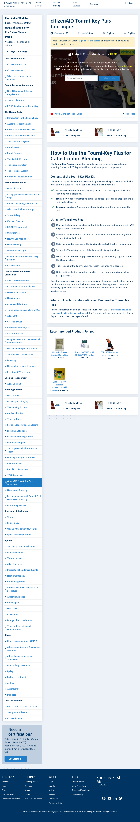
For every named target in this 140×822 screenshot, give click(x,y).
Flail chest (12, 608)
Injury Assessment (15, 552)
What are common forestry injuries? (20, 78)
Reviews (52, 794)
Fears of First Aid (15, 188)
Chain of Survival (15, 221)
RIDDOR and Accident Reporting (22, 106)
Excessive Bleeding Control (20, 436)
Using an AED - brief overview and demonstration (23, 341)
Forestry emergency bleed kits (22, 457)
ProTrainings (49, 812)
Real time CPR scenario (18, 372)
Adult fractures (14, 564)
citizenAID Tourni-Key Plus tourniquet (19, 483)
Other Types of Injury (17, 401)
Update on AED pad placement (22, 348)
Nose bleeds (13, 395)
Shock (10, 517)
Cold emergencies (16, 581)
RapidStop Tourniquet (18, 469)
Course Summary (15, 718)
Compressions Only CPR (18, 327)
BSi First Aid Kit (14, 265)
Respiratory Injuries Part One (21, 129)
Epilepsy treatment (16, 677)
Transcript (130, 114)
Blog (4, 790)
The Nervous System (17, 165)
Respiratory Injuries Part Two (21, 135)
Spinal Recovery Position (19, 534)
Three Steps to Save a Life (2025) (23, 310)
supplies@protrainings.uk (69, 313)
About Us (5, 782)
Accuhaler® (13, 689)
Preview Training (56, 4)
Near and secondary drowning (21, 366)
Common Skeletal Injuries (19, 176)
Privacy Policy (78, 782)
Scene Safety (13, 215)
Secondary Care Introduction (21, 546)
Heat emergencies (16, 576)
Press (4, 786)
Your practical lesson (17, 712)
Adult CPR (12, 316)
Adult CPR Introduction (18, 280)
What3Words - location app (20, 209)
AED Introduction (15, 333)
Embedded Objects (16, 442)
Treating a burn (14, 558)
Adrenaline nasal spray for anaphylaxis (19, 658)
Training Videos (31, 782)
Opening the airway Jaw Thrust (22, 529)
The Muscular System (17, 171)
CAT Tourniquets (15, 463)
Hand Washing (14, 244)
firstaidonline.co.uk (121, 310)
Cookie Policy (77, 794)
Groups (28, 790)
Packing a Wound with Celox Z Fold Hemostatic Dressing (24, 498)
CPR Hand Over (14, 321)
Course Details (38, 4)
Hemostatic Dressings (17, 490)
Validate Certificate (33, 799)
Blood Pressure (14, 153)
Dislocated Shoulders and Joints (22, 570)
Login (51, 782)
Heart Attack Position (17, 292)
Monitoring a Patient (17, 505)
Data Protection (79, 786)
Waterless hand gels (17, 250)
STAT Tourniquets (15, 475)
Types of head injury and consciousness (19, 628)
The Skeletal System (17, 159)
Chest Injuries (13, 602)
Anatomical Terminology (19, 124)
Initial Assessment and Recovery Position (22, 258)
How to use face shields (18, 238)
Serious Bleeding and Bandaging (22, 425)
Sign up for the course (89, 40)
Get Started (15, 758)
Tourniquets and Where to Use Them (22, 450)
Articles (52, 790)
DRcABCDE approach (17, 227)
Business (94, 4)
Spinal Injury (13, 523)
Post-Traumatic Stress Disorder (22, 706)
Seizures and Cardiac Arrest (20, 354)
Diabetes (11, 695)
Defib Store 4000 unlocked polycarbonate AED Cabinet (58, 386)
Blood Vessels (14, 147)
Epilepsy (11, 671)
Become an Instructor (11, 799)
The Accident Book (16, 100)
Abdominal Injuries (16, 596)
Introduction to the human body (22, 118)
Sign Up (52, 786)
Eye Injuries (12, 614)
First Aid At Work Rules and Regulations (20, 93)
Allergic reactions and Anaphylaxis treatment (23, 649)
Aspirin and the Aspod (17, 304)
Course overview (15, 70)
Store (27, 794)
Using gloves (13, 233)
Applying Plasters (15, 413)
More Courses (76, 4)
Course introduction (17, 64)
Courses (28, 786)
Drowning (12, 360)
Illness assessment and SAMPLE (22, 641)
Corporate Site (8, 794)
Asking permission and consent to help (23, 196)
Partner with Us (55, 803)
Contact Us (53, 799)
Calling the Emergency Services (22, 203)
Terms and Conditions (81, 790)
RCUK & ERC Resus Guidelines (21, 286)
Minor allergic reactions (18, 665)
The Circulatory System (18, 141)
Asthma (10, 683)
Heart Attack (13, 298)
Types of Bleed (14, 419)
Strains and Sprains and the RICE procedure (22, 589)
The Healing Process (17, 407)
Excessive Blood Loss (17, 431)
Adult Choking (14, 384)
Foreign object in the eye (19, 620)
